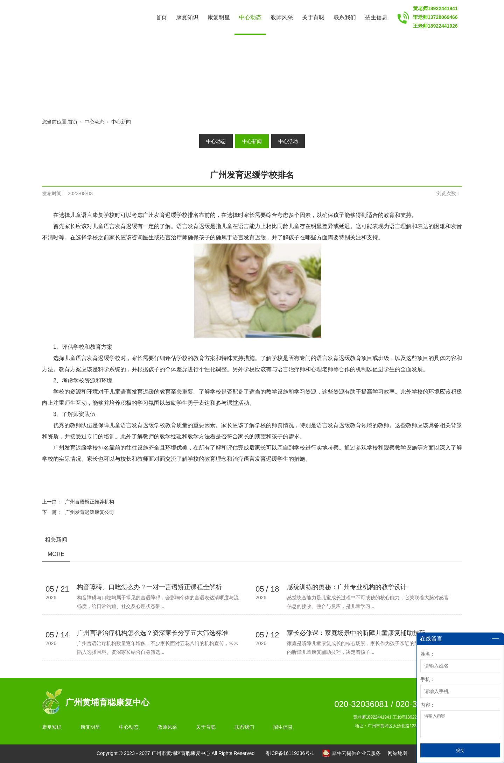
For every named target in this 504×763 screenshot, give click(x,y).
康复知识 (187, 17)
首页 (161, 17)
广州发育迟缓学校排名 (171, 215)
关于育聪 (313, 17)
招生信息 (376, 17)
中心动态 (250, 17)
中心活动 (288, 141)
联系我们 (345, 17)
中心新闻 (121, 122)
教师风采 (282, 17)
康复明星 (219, 17)
